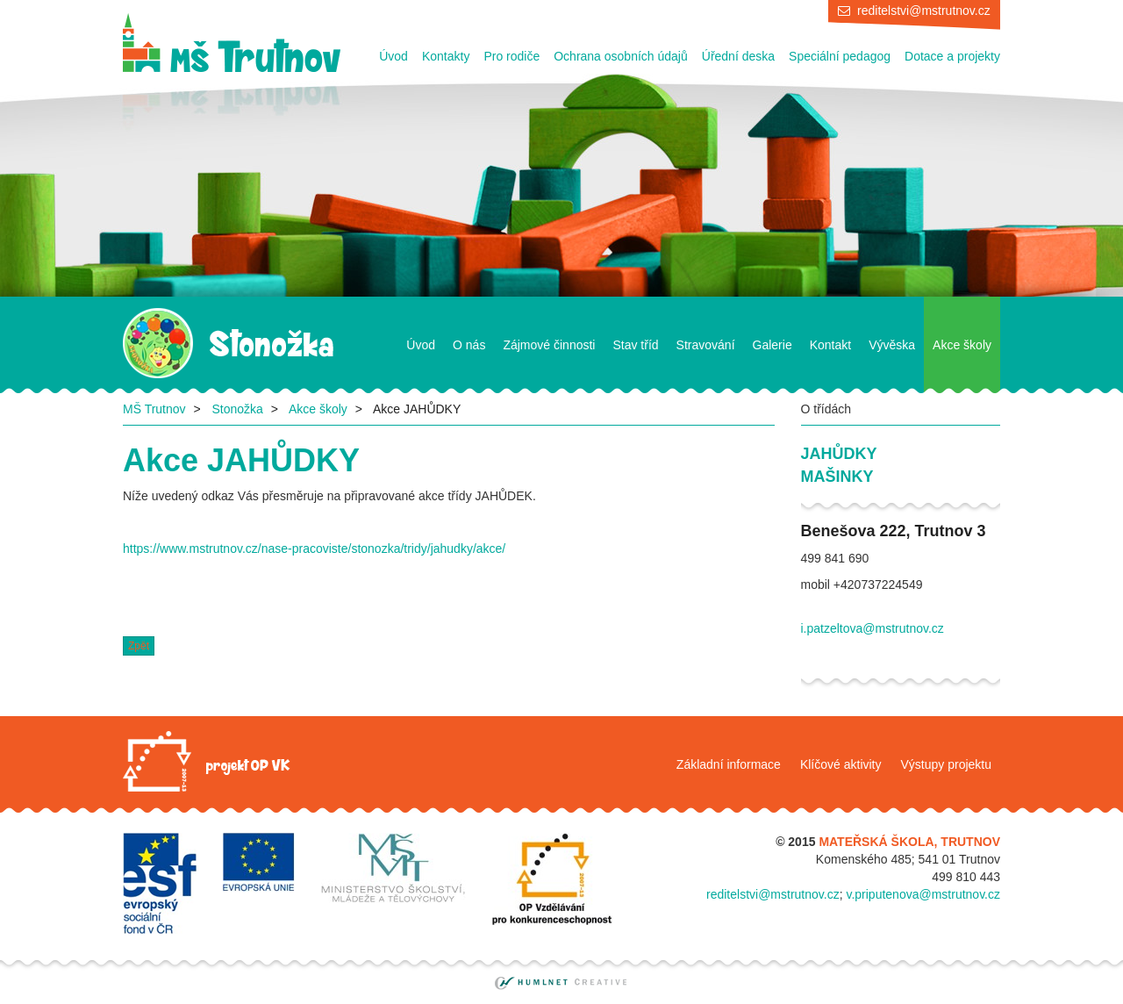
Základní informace (728, 764)
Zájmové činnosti (549, 345)
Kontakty (445, 56)
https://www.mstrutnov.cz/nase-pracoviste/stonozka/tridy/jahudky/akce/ (314, 548)
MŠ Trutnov (154, 409)
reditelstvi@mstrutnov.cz (924, 11)
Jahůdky (839, 454)
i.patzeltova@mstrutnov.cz (872, 628)
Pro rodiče (511, 56)
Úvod (393, 56)
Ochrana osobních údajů (621, 56)
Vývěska (892, 345)
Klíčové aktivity (841, 764)
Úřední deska (738, 56)
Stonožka (236, 409)
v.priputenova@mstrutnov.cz (923, 894)
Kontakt (830, 345)
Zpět (138, 646)
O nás (469, 345)
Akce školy (962, 345)
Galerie (772, 345)
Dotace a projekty (952, 56)
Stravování (705, 345)
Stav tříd (635, 345)
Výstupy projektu (946, 764)
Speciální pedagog (840, 56)
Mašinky (837, 476)
